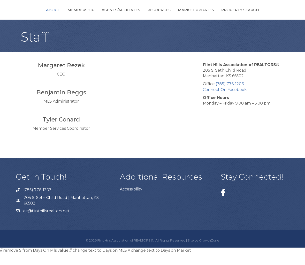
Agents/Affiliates (99, 15)
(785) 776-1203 (230, 95)
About (31, 15)
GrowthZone (209, 252)
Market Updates (218, 15)
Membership (59, 15)
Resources (181, 15)
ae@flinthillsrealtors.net (46, 222)
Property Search (262, 15)
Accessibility (131, 201)
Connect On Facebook (225, 101)
